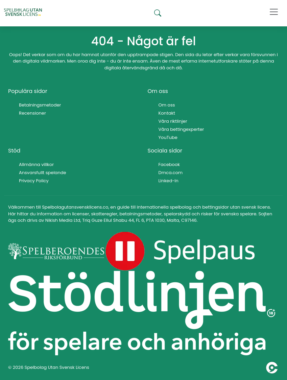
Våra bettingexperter (181, 129)
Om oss (167, 105)
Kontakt (167, 113)
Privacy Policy (34, 180)
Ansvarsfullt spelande (42, 172)
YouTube (168, 137)
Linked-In (168, 180)
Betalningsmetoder (40, 105)
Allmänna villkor (36, 164)
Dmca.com (171, 172)
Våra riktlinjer (173, 121)
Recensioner (32, 113)
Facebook (169, 164)
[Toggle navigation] (274, 11)
